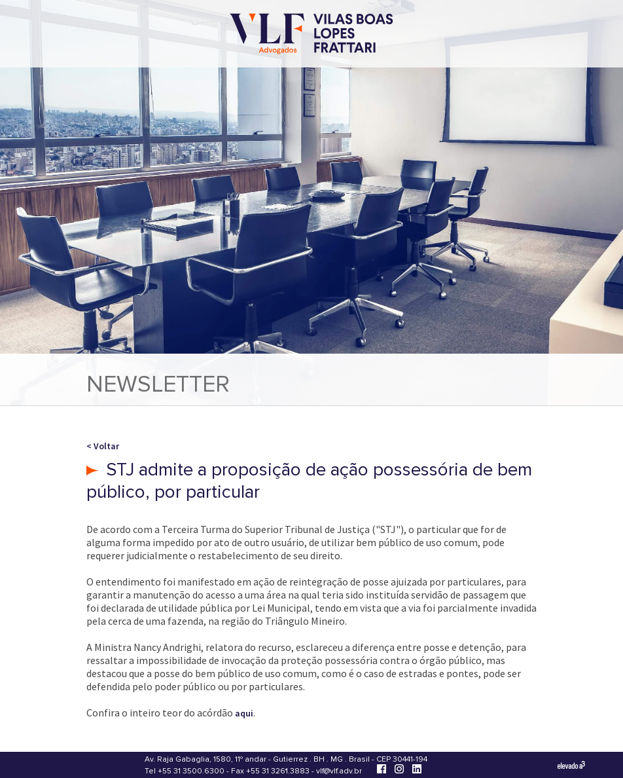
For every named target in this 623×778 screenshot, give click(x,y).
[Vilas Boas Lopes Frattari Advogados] (311, 35)
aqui (244, 713)
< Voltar (102, 446)
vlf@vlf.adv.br (339, 771)
